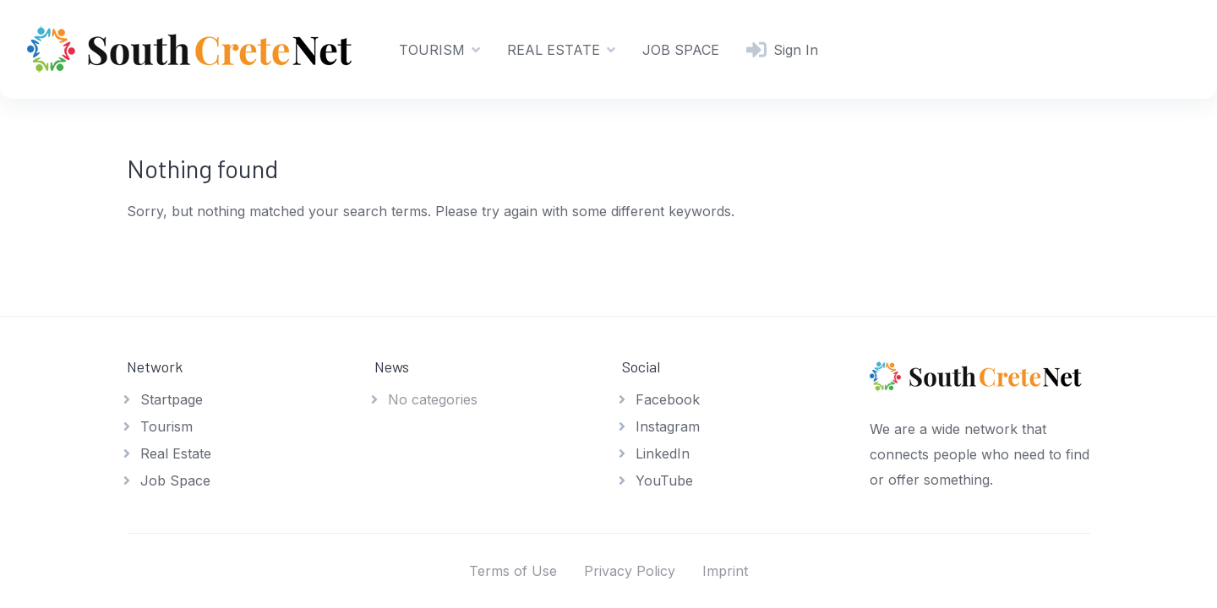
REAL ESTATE (553, 49)
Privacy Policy (629, 570)
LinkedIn (663, 453)
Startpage (171, 399)
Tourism (166, 426)
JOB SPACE (680, 49)
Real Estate (175, 453)
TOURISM (432, 49)
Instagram (668, 426)
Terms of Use (513, 570)
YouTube (664, 480)
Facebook (668, 399)
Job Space (175, 480)
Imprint (725, 570)
